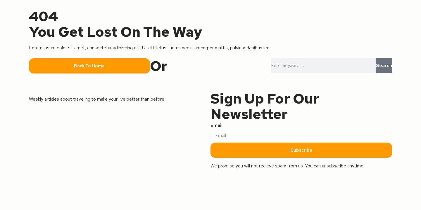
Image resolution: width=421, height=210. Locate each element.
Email (216, 125)
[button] (89, 66)
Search (384, 65)
